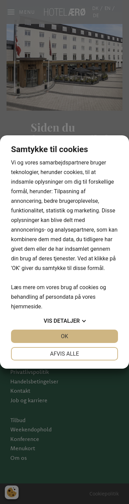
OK (64, 336)
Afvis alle (64, 354)
